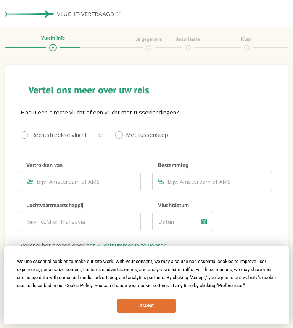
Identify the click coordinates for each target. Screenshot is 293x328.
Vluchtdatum (173, 204)
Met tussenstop (147, 134)
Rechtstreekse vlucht (59, 134)
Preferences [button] (230, 285)
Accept (146, 305)
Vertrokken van (44, 164)
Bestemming (173, 164)
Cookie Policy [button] (78, 285)
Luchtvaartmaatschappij (55, 204)
